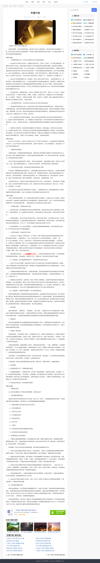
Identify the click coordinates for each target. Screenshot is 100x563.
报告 (32, 2)
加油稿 (75, 71)
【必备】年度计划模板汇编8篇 (45, 548)
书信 (38, 2)
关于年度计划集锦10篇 (13, 545)
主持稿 (75, 77)
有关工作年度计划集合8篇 (43, 543)
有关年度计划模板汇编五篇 (14, 550)
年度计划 (21, 6)
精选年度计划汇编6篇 (13, 541)
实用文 (56, 2)
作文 (49, 2)
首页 (27, 2)
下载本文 (44, 17)
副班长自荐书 (89, 26)
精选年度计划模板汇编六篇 (14, 548)
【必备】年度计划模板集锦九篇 (45, 550)
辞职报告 (87, 74)
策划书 (87, 77)
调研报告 (75, 74)
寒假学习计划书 (89, 42)
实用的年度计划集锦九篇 (43, 541)
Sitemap (62, 561)
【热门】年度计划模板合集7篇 (15, 543)
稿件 (44, 2)
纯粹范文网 (45, 561)
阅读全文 (39, 17)
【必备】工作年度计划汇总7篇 (15, 538)
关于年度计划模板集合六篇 (44, 545)
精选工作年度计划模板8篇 (43, 538)
